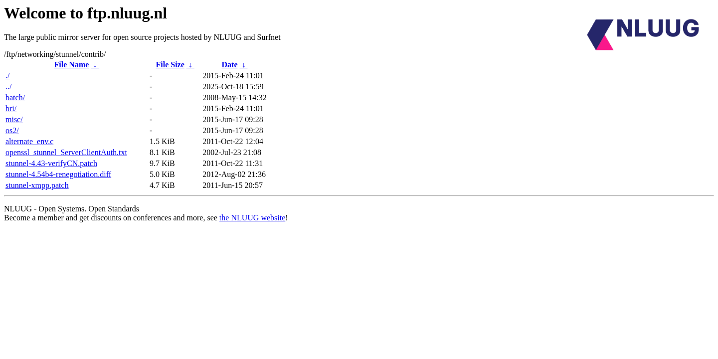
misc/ (14, 119)
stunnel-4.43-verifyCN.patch (51, 163)
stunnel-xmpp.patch (37, 185)
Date (230, 64)
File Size (170, 64)
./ (7, 75)
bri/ (10, 108)
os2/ (12, 130)
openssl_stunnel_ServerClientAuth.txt (66, 152)
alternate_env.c (29, 141)
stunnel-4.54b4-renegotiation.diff (58, 174)
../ (8, 86)
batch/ (15, 97)
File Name (71, 64)
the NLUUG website (252, 217)
